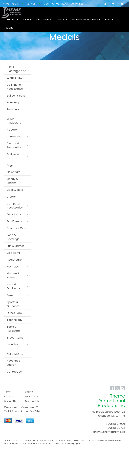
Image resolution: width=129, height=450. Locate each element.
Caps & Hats (15, 190)
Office (62, 21)
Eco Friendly (15, 221)
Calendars (13, 172)
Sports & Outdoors (13, 304)
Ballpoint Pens (16, 96)
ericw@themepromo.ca (109, 432)
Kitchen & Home (13, 275)
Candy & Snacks (12, 181)
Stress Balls (14, 313)
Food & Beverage (13, 237)
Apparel (12, 21)
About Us (9, 396)
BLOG (64, 3)
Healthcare (14, 260)
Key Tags (13, 266)
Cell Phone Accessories (15, 87)
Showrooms (31, 396)
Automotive (14, 136)
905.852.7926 (116, 424)
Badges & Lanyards (13, 156)
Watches (13, 344)
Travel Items (15, 338)
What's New (14, 78)
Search (29, 391)
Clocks (11, 197)
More (10, 30)
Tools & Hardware (13, 329)
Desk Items (14, 214)
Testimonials (32, 401)
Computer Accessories (15, 205)
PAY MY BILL (76, 3)
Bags (27, 21)
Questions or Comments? (21, 407)
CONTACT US (51, 3)
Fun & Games (15, 246)
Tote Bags (13, 102)
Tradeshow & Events (86, 21)
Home (7, 391)
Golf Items (13, 253)
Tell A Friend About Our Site (22, 411)
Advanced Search (13, 363)
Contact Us (14, 372)
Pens (109, 21)
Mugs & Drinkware (13, 286)
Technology (14, 320)
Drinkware (44, 21)
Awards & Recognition (14, 145)
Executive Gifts (16, 228)
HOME (6, 3)
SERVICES (32, 3)
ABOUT (15, 3)
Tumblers (13, 109)
